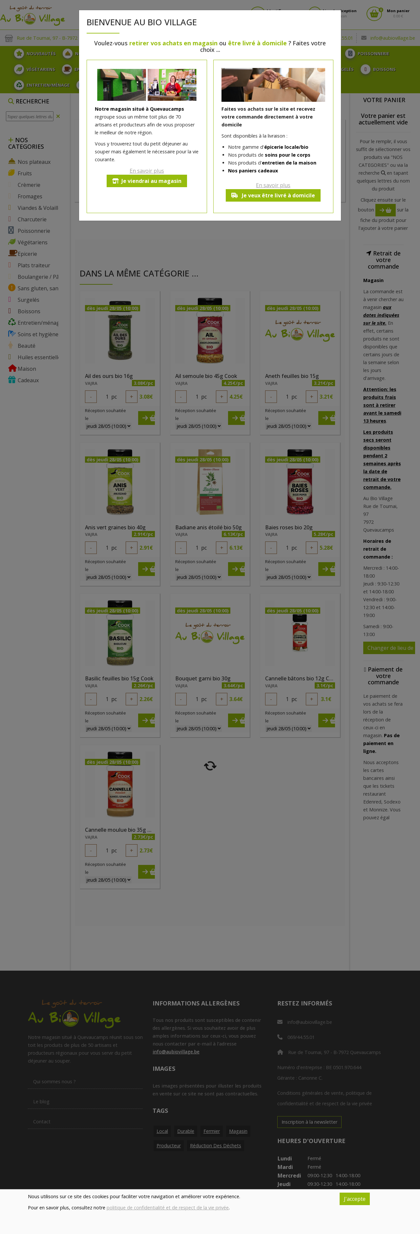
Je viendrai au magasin (146, 181)
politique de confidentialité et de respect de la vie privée (168, 1207)
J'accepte (355, 1198)
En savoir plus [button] (147, 170)
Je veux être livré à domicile (273, 195)
